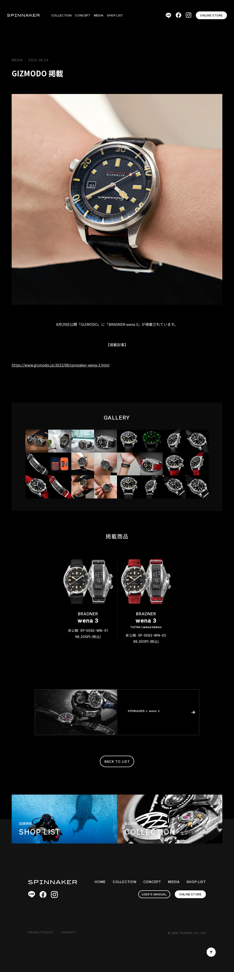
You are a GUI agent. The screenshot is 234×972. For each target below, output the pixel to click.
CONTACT (69, 932)
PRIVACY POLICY (40, 932)
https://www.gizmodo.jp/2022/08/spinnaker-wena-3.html (60, 365)
